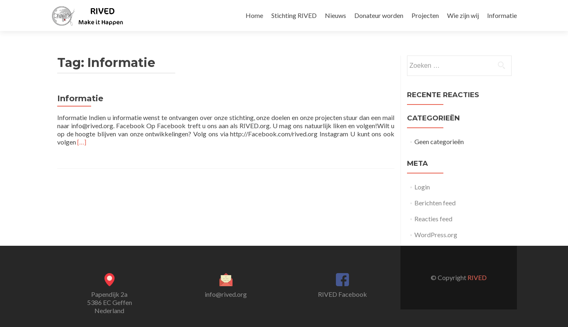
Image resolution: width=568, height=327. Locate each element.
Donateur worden (378, 15)
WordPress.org (435, 234)
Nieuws (335, 15)
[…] (81, 142)
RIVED (477, 277)
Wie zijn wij (463, 15)
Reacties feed (433, 218)
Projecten (425, 15)
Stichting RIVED (294, 15)
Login (422, 187)
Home (254, 15)
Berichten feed (435, 203)
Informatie (502, 15)
